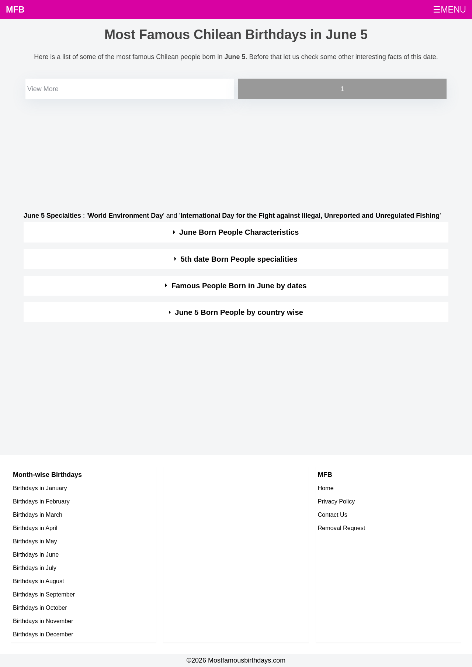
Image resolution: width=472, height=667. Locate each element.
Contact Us (332, 514)
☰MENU (449, 9)
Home (326, 488)
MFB (15, 9)
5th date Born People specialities (238, 259)
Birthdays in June (36, 554)
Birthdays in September (44, 594)
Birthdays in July (34, 567)
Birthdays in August (38, 581)
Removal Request (341, 528)
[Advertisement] (236, 152)
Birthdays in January (40, 488)
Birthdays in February (41, 501)
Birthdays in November (43, 621)
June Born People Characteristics (239, 232)
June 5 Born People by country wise (239, 312)
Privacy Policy (336, 501)
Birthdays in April (35, 528)
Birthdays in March (37, 514)
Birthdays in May (35, 541)
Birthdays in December (43, 634)
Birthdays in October (40, 607)
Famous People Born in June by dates (239, 286)
